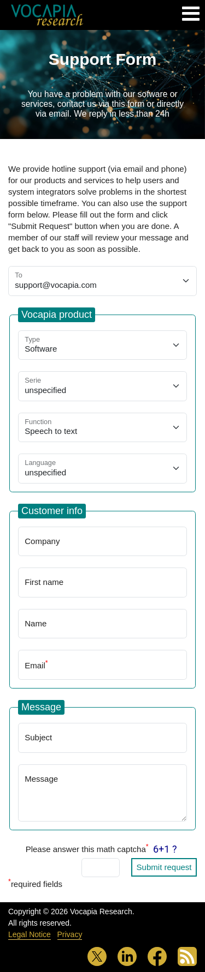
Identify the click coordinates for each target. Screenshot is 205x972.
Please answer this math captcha (87, 848)
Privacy (70, 934)
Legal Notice (29, 934)
